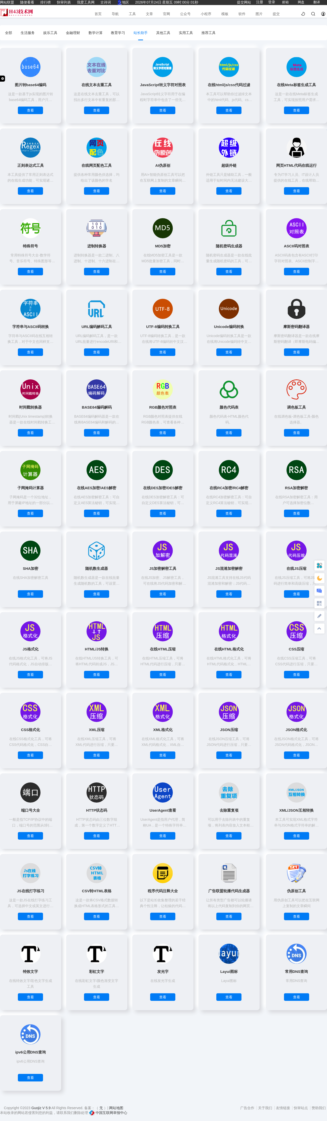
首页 (98, 14)
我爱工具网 (86, 2)
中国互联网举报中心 (108, 1113)
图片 (259, 14)
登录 (271, 2)
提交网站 (244, 2)
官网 (166, 14)
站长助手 (141, 33)
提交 (276, 14)
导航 (115, 14)
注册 (259, 2)
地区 (123, 2)
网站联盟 (7, 2)
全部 (8, 33)
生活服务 (28, 33)
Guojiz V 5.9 (41, 1108)
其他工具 (163, 33)
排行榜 (45, 2)
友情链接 (283, 1108)
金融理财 (73, 33)
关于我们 (265, 1108)
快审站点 (301, 1108)
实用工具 (186, 33)
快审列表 (64, 2)
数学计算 (96, 33)
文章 (149, 14)
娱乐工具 (50, 33)
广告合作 (247, 1108)
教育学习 (118, 33)
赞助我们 (319, 1108)
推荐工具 (208, 33)
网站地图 (116, 1108)
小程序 (206, 14)
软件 (242, 14)
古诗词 (105, 2)
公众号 (185, 14)
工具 (132, 14)
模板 (224, 14)
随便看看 (27, 2)
